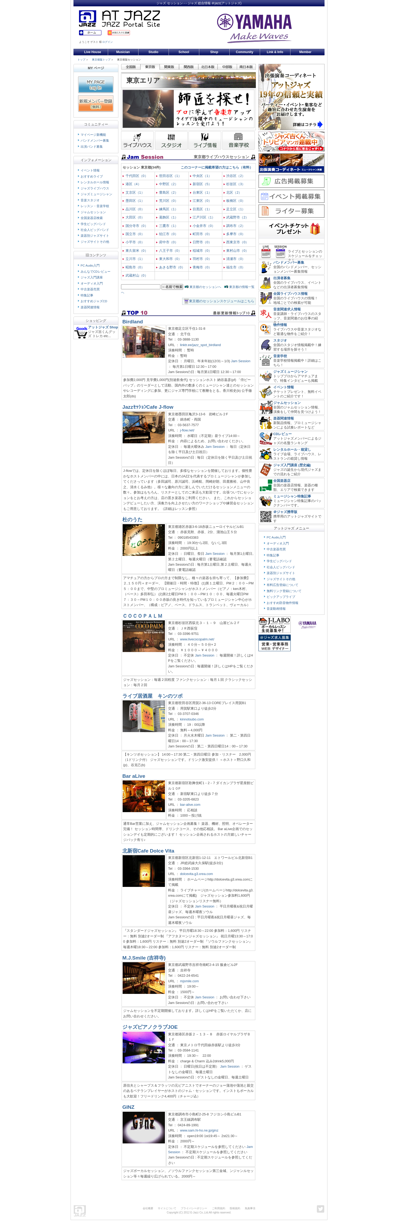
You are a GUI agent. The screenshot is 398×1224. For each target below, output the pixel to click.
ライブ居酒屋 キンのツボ (152, 696)
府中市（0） (168, 242)
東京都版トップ (101, 59)
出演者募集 (281, 278)
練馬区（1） (168, 209)
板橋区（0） (235, 201)
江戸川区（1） (204, 217)
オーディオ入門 (92, 283)
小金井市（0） (204, 226)
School (183, 52)
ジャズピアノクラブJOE (150, 1027)
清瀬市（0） (235, 259)
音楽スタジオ (90, 200)
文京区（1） (135, 192)
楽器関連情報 (90, 307)
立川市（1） (135, 259)
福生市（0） (235, 267)
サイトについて (167, 1208)
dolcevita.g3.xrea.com (196, 874)
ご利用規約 (218, 1208)
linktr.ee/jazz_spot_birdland (200, 345)
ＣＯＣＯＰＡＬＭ (142, 616)
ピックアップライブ (281, 596)
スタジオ (280, 340)
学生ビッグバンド (93, 224)
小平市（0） (135, 242)
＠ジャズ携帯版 (285, 512)
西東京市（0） (237, 242)
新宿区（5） (202, 184)
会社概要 (148, 1208)
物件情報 (280, 325)
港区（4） (133, 184)
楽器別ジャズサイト (95, 235)
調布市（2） (235, 226)
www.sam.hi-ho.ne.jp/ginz (199, 1130)
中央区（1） (202, 176)
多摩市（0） (235, 234)
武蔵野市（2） (237, 217)
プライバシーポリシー (194, 1208)
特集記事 (87, 295)
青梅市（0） (202, 267)
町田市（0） (202, 234)
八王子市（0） (170, 251)
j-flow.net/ (187, 430)
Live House (92, 52)
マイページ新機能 (93, 134)
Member (305, 52)
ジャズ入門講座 (92, 277)
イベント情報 (90, 170)
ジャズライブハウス (95, 188)
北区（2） (234, 192)
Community (244, 52)
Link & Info (275, 52)
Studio (153, 52)
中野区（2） (168, 184)
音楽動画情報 (276, 608)
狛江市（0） (168, 234)
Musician (123, 52)
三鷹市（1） (168, 226)
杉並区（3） (235, 184)
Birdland (132, 321)
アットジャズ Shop (103, 327)
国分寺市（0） (137, 226)
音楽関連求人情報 (287, 309)
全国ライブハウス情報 (290, 294)
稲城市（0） (202, 251)
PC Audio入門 (90, 265)
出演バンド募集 (92, 146)
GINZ (128, 1107)
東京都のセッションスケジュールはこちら (221, 301)
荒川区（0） (168, 201)
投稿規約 (235, 1208)
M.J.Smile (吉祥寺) (144, 958)
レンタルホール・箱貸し (292, 450)
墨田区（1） (135, 201)
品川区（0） (135, 209)
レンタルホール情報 (95, 182)
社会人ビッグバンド (95, 229)
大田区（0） (135, 217)
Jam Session (240, 361)
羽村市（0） (202, 259)
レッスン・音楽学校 (95, 206)
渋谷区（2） (235, 176)
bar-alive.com (190, 805)
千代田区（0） (137, 176)
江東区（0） (202, 201)
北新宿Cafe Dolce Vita (148, 851)
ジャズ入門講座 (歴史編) (292, 465)
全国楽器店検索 (92, 218)
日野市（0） (202, 242)
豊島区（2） (168, 192)
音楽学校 (280, 356)
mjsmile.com (189, 981)
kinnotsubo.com (192, 719)
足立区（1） (235, 209)
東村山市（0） (237, 251)
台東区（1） (202, 192)
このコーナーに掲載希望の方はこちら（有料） (217, 167)
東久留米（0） (137, 251)
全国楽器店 (281, 481)
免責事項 (250, 1208)
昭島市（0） (135, 267)
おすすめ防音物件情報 (282, 602)
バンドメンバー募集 (95, 140)
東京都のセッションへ (205, 287)
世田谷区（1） (170, 176)
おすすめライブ (92, 176)
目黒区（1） (202, 209)
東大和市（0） (170, 259)
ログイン (107, 41)
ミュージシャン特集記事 (292, 496)
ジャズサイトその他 (95, 241)
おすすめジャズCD (94, 301)
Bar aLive (133, 776)
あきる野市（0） (172, 267)
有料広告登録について (282, 585)
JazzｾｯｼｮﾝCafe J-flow (147, 407)
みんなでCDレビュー (95, 271)
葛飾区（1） (168, 217)
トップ (81, 59)
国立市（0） (135, 234)
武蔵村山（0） (137, 275)
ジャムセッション (93, 212)
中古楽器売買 (90, 289)
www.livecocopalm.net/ (197, 639)
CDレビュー (282, 434)
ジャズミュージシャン (96, 194)
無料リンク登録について (284, 591)
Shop (214, 52)
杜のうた (132, 519)
